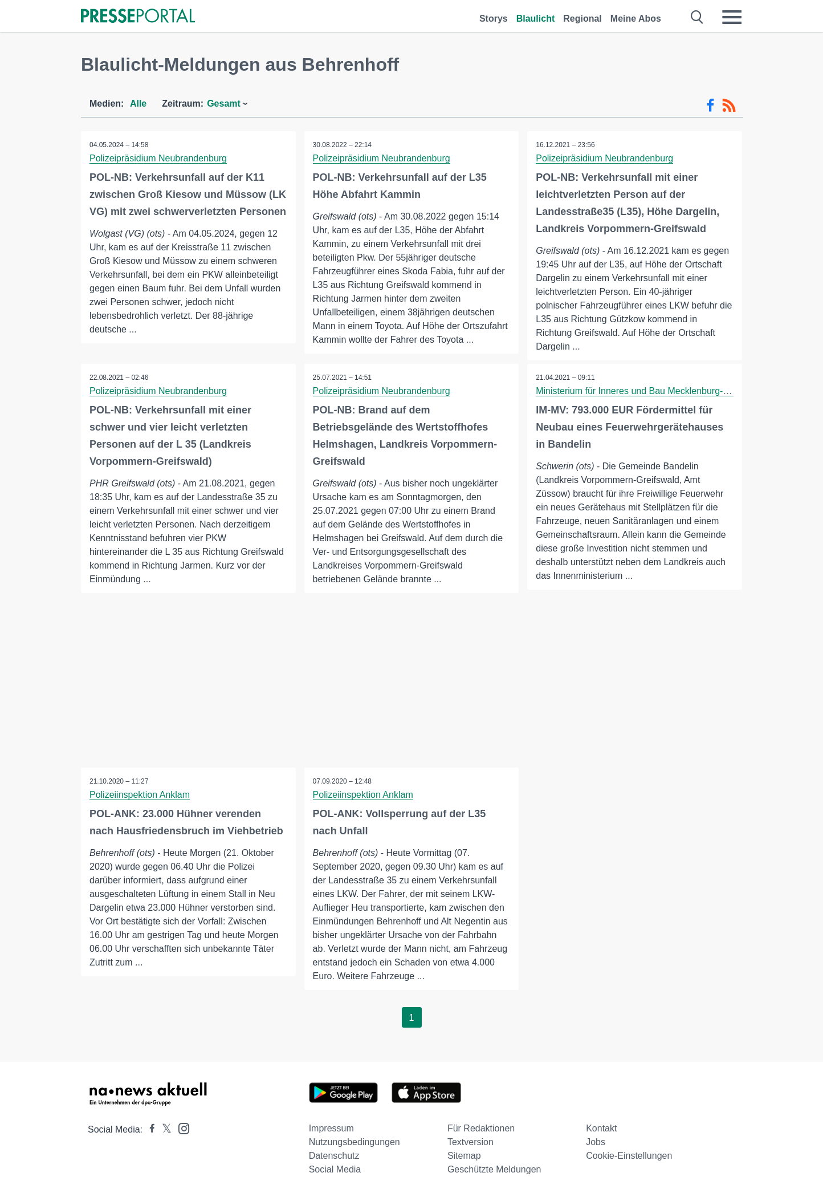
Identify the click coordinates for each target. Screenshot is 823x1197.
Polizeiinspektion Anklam (139, 795)
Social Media (335, 1169)
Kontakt (601, 1128)
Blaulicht (535, 18)
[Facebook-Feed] (710, 105)
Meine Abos (635, 18)
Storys (493, 18)
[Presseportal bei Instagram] (180, 1128)
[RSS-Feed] (729, 105)
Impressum (331, 1128)
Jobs (595, 1142)
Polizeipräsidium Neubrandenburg (158, 158)
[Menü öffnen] (732, 17)
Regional (582, 18)
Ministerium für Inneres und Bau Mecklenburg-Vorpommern (655, 391)
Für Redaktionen (481, 1128)
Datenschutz (334, 1156)
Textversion (470, 1142)
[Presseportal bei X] (163, 1129)
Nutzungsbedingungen (354, 1142)
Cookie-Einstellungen (629, 1156)
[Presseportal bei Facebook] (148, 1129)
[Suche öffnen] (697, 17)
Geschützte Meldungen (494, 1169)
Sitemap (464, 1156)
